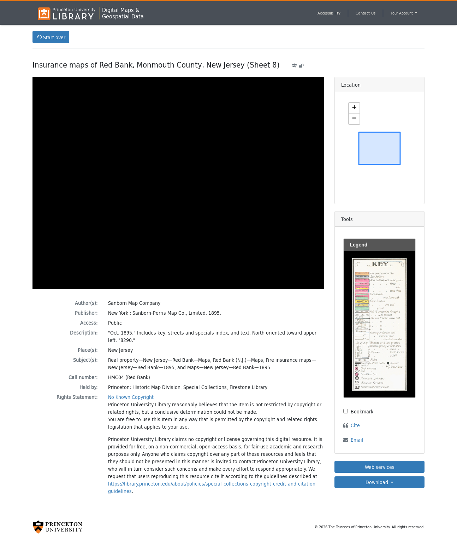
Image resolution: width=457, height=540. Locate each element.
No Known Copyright (131, 397)
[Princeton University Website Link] (57, 527)
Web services (379, 467)
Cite (355, 425)
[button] (354, 108)
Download (378, 482)
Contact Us (365, 13)
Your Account (402, 13)
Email (357, 439)
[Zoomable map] (379, 148)
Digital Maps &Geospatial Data (123, 13)
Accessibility (328, 13)
